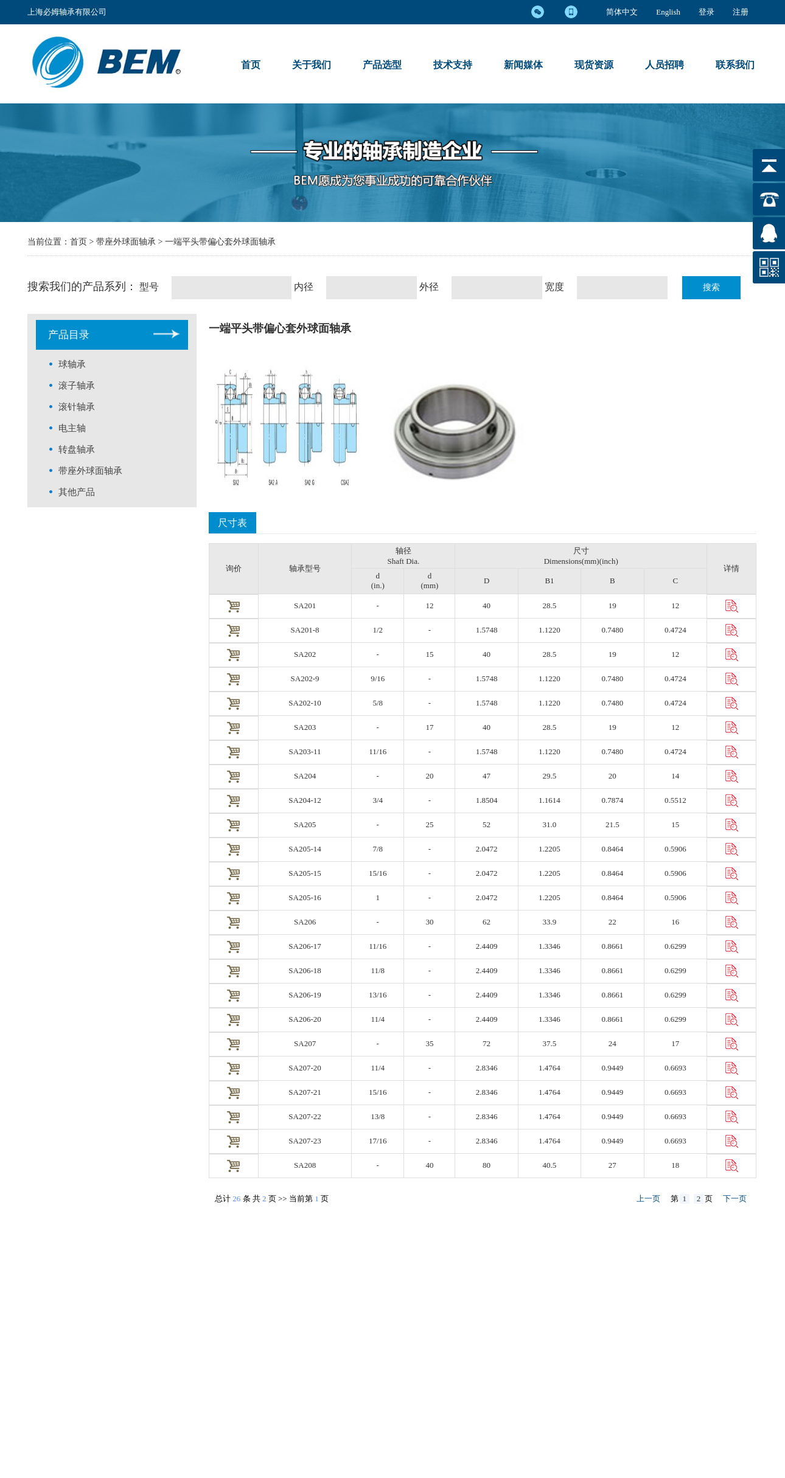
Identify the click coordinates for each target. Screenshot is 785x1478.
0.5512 (675, 800)
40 (486, 605)
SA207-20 (304, 1067)
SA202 (305, 654)
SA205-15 (304, 873)
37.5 (550, 1043)
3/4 (377, 800)
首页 (250, 65)
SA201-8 (305, 629)
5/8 (377, 702)
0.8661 (612, 946)
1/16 (377, 946)
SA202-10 (304, 702)
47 (486, 775)
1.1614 (549, 800)
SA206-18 (304, 970)
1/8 (378, 970)
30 (429, 921)
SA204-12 (304, 800)
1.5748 (487, 629)
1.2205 (549, 848)
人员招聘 (664, 65)
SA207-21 (304, 1092)
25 (429, 824)
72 (486, 1043)
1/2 (377, 629)
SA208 (305, 1165)
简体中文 (622, 11)
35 (429, 1043)
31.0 (550, 824)
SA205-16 (304, 897)
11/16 (377, 751)
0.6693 (675, 1067)
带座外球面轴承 (127, 241)
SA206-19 (304, 994)
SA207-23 (304, 1140)
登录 (706, 11)
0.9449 (612, 1067)
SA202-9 (305, 678)
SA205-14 (304, 848)
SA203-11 (305, 751)
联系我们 (735, 65)
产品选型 (382, 65)
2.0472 (487, 848)
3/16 (378, 994)
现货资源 (593, 65)
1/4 (378, 1019)
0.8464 (612, 848)
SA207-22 (304, 1116)
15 (429, 654)
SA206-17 (304, 946)
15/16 (378, 873)
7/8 (377, 848)
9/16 (378, 678)
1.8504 (487, 800)
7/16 (378, 1140)
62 (486, 921)
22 (612, 921)
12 (429, 605)
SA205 (305, 824)
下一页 (735, 1198)
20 (429, 775)
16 (675, 921)
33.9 (550, 921)
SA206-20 (304, 1019)
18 (675, 1165)
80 (486, 1165)
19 (612, 605)
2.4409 (487, 946)
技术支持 (452, 65)
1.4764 (549, 1067)
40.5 (550, 1165)
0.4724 (675, 629)
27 (612, 1165)
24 (612, 1043)
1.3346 (549, 946)
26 (236, 1198)
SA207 (305, 1043)
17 (429, 727)
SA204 (305, 775)
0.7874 (612, 800)
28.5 (550, 605)
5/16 (378, 1092)
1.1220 (549, 629)
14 (675, 775)
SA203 (305, 727)
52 (486, 824)
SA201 (305, 605)
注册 (740, 11)
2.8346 (487, 1067)
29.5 (550, 775)
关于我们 (311, 65)
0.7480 (612, 629)
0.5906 (675, 848)
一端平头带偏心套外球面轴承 (220, 241)
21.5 (612, 824)
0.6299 (675, 946)
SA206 (305, 921)
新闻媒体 (523, 65)
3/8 (378, 1116)
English (668, 11)
